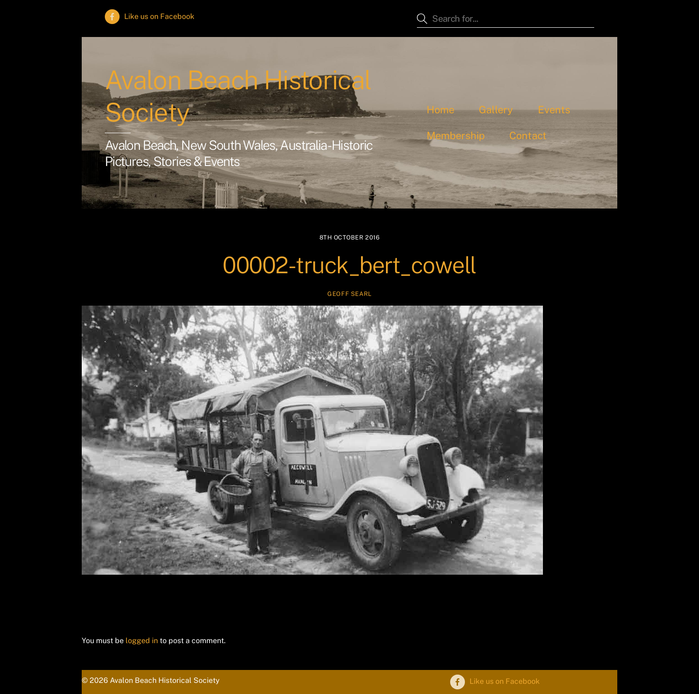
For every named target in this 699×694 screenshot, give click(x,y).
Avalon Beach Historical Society (238, 96)
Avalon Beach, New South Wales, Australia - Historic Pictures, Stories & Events (239, 153)
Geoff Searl (349, 293)
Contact (528, 135)
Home (440, 110)
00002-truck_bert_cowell (349, 265)
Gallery (496, 110)
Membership (456, 135)
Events (554, 110)
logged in (142, 640)
